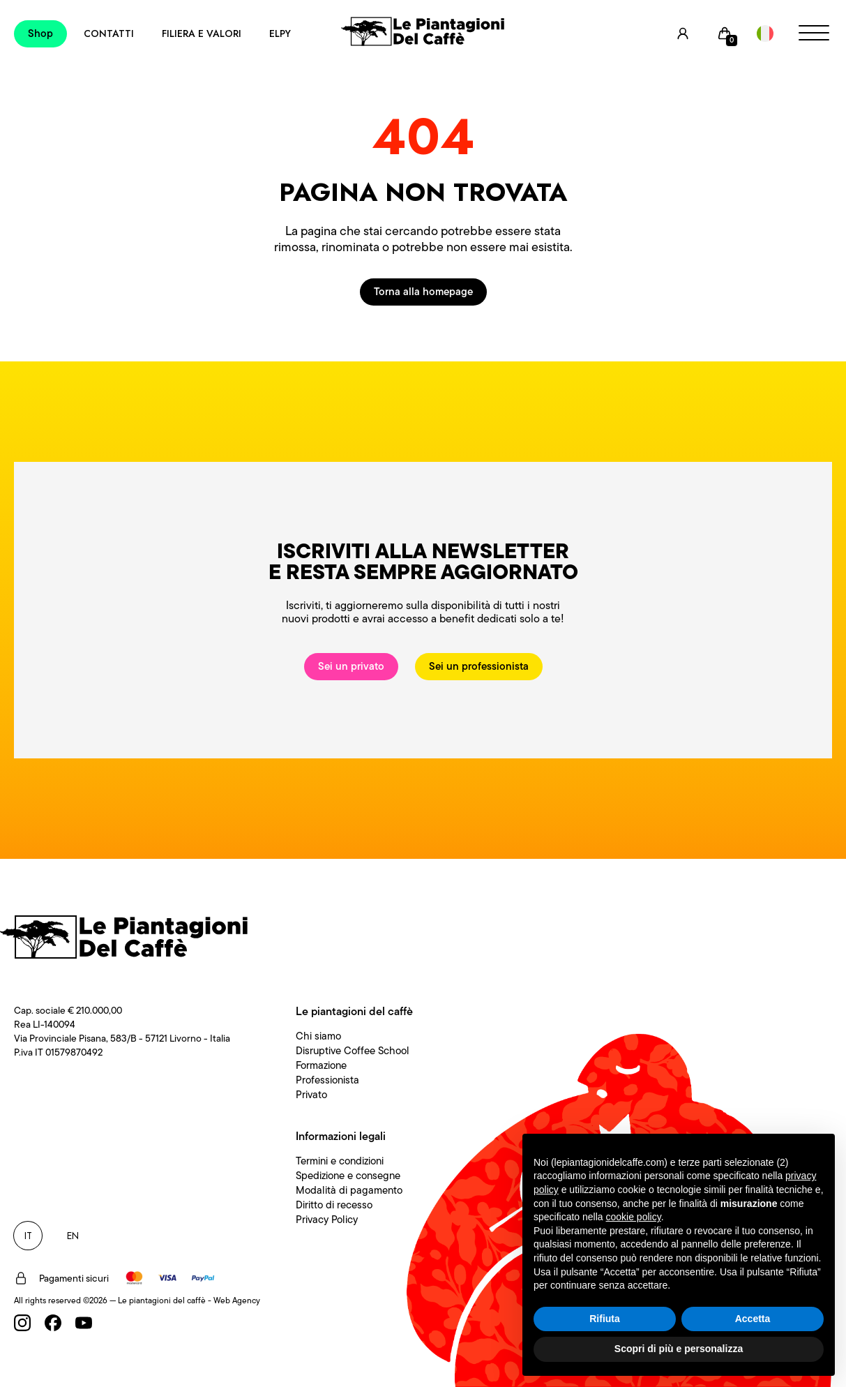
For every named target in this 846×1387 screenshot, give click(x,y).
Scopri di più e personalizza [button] (678, 1348)
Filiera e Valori (201, 33)
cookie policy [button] (633, 1216)
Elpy (280, 33)
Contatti (109, 33)
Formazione (321, 1065)
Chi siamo (318, 1036)
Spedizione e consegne (348, 1175)
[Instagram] (22, 1322)
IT (28, 1236)
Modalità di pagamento (349, 1190)
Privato (311, 1094)
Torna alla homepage (423, 291)
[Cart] (724, 33)
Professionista (327, 1080)
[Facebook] (53, 1322)
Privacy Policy (327, 1219)
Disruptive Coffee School (352, 1050)
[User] (683, 33)
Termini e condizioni (340, 1161)
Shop (40, 33)
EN (73, 1236)
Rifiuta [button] (604, 1318)
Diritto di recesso (334, 1205)
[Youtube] (83, 1322)
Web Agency (236, 1300)
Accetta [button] (753, 1318)
